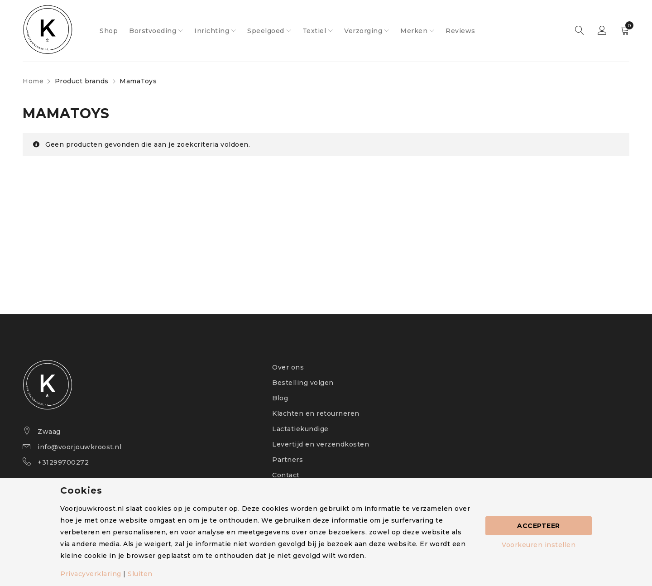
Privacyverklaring (90, 574)
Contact (286, 475)
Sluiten (140, 574)
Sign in (602, 30)
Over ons (288, 367)
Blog (280, 398)
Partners (287, 460)
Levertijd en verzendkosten (320, 444)
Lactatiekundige (300, 429)
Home (33, 81)
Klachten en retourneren (316, 413)
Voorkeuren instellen (538, 545)
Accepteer (538, 526)
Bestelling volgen (303, 383)
